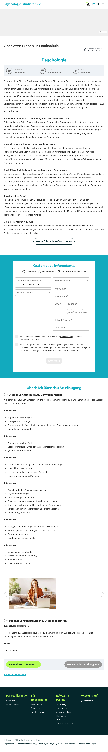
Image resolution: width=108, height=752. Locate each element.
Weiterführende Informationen (54, 241)
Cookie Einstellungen (87, 743)
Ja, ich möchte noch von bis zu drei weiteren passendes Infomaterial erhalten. (51, 338)
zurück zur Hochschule (15, 674)
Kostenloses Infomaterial (23, 664)
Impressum (9, 743)
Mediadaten (36, 704)
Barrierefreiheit (68, 743)
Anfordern (54, 360)
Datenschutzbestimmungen (32, 347)
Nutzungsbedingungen (61, 344)
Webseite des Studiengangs (83, 664)
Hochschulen (66, 336)
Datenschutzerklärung (26, 743)
